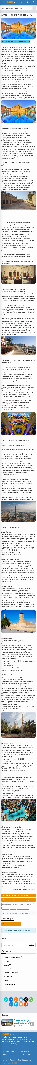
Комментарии (8, 919)
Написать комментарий (11, 924)
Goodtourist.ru (6, 1063)
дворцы (30, 904)
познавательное (23, 908)
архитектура (7, 904)
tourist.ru (13, 2)
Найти (31, 945)
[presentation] (5, 1024)
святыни (6, 908)
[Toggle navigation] (33, 2)
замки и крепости (19, 904)
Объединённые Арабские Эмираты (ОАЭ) (16, 41)
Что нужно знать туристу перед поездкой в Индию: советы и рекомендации (23, 1022)
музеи (13, 908)
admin (29, 913)
